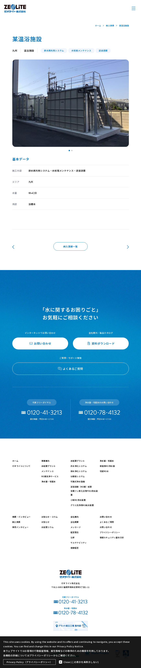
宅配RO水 (104, 471)
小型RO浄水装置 (78, 500)
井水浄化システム (79, 466)
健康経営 (75, 547)
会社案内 (75, 516)
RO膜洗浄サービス (50, 476)
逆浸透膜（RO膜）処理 (81, 486)
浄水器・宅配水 (48, 481)
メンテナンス (47, 471)
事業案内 (45, 460)
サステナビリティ (79, 542)
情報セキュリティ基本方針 (112, 537)
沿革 (73, 537)
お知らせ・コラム (49, 516)
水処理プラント (48, 466)
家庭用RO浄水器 (107, 466)
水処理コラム (47, 527)
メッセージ (76, 527)
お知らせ (45, 522)
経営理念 (75, 532)
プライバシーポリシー (110, 532)
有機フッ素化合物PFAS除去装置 (84, 492)
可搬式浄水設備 (78, 481)
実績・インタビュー (21, 516)
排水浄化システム (79, 471)
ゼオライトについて (21, 466)
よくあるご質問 (107, 522)
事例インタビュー (20, 527)
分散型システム (78, 476)
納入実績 (16, 522)
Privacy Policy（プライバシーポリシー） (29, 662)
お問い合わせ (106, 516)
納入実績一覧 (70, 246)
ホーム (15, 460)
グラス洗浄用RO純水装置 (82, 505)
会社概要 (75, 522)
